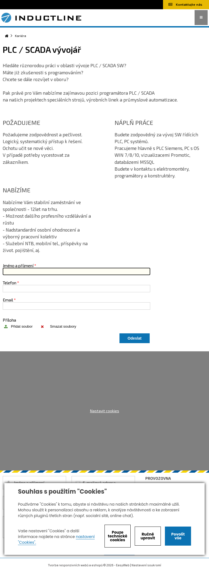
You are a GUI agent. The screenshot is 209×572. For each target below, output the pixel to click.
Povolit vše (178, 536)
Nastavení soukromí (146, 565)
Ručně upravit (147, 536)
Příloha (9, 320)
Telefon (9, 282)
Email (8, 299)
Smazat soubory (63, 326)
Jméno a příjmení (18, 265)
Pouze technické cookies (117, 536)
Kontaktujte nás (185, 4)
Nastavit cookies (104, 411)
